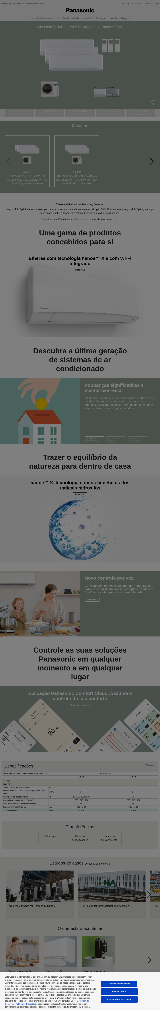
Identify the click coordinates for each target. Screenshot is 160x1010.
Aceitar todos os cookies (119, 999)
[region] (80, 991)
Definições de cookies (119, 983)
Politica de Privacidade (26, 1004)
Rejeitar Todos (119, 991)
